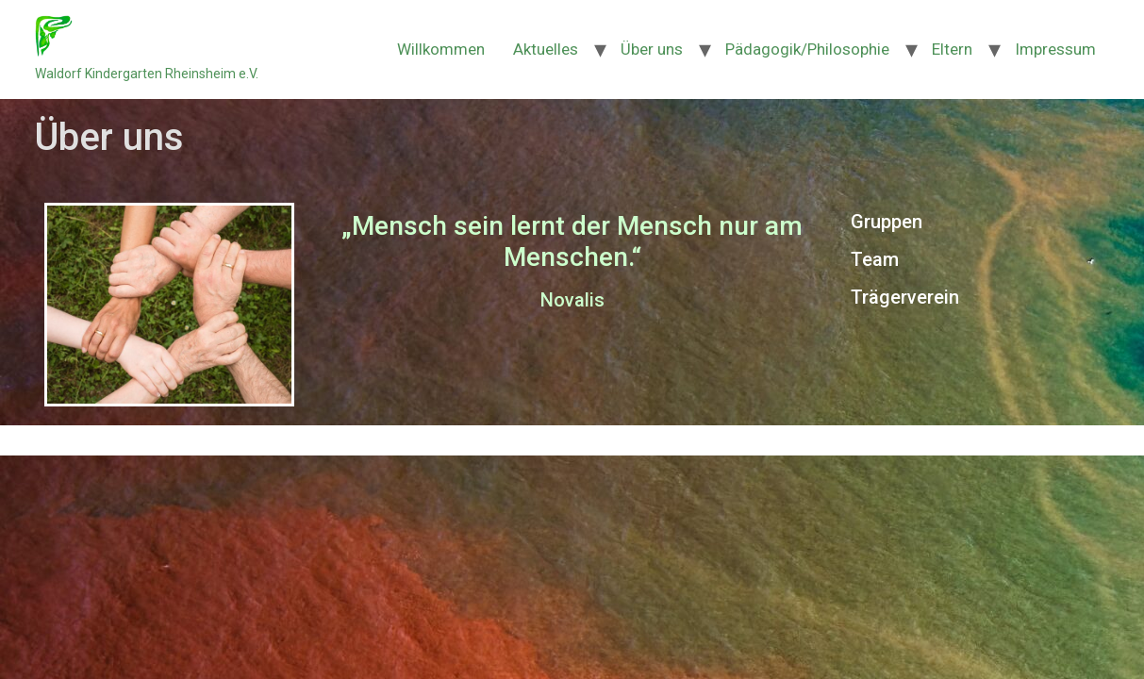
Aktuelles (545, 49)
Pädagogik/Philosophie (807, 49)
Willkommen (441, 49)
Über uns (652, 49)
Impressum (1055, 49)
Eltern (952, 49)
